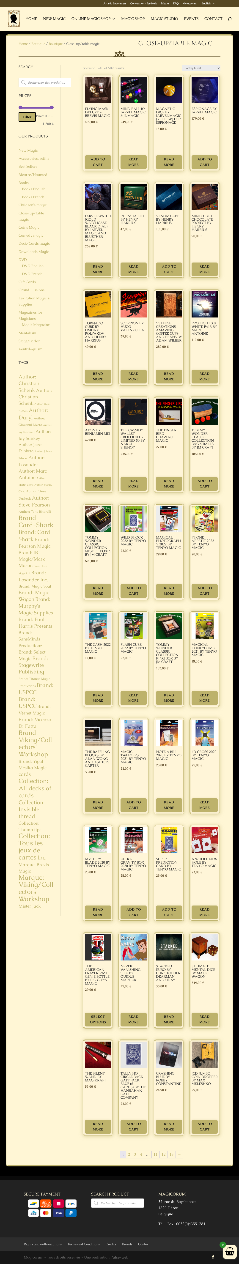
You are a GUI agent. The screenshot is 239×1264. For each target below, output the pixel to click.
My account (190, 3)
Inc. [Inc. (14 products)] (42, 857)
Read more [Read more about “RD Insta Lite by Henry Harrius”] (133, 269)
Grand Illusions (31, 289)
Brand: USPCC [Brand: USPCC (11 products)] (36, 688)
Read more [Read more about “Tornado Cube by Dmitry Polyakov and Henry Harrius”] (98, 376)
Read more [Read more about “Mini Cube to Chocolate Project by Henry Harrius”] (204, 269)
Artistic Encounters (114, 3)
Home (31, 19)
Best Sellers (28, 166)
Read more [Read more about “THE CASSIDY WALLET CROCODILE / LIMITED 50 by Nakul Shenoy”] (133, 483)
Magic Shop (133, 19)
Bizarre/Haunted (33, 174)
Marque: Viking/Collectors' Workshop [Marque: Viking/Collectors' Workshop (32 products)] (36, 888)
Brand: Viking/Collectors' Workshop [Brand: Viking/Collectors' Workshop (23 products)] (35, 743)
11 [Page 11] (156, 1154)
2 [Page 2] (129, 1154)
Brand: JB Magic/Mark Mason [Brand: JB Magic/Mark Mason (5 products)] (32, 559)
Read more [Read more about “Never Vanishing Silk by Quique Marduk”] (133, 1019)
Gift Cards (27, 281)
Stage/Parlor (29, 341)
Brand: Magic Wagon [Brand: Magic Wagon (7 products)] (34, 595)
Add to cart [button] (98, 162)
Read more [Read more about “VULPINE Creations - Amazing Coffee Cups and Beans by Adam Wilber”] (169, 376)
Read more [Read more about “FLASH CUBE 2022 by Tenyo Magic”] (133, 698)
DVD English (33, 265)
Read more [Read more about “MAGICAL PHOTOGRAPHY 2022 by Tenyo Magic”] (169, 591)
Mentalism (27, 333)
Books (24, 182)
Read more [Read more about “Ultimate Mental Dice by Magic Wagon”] (204, 1019)
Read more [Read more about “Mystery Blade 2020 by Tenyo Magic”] (98, 912)
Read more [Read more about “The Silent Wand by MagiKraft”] (98, 1126)
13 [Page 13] (172, 1154)
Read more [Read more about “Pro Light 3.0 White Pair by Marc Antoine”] (204, 376)
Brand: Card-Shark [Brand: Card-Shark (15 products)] (36, 535)
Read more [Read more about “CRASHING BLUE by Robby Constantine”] (169, 1126)
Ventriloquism (30, 349)
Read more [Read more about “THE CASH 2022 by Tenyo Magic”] (98, 698)
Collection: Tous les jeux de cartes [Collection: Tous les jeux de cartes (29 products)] (34, 847)
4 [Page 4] (141, 1154)
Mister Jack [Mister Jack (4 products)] (30, 906)
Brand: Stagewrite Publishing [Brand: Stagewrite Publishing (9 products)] (33, 665)
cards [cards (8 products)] (25, 774)
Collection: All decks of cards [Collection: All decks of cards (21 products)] (35, 788)
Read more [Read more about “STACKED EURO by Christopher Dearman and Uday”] (169, 1019)
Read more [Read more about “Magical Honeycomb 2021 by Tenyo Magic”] (204, 698)
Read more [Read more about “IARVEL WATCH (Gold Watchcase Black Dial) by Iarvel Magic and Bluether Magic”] (98, 269)
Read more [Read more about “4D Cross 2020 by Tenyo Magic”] (204, 805)
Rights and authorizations (43, 1244)
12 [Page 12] (164, 1154)
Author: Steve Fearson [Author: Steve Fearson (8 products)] (34, 501)
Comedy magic (31, 235)
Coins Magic (29, 227)
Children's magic (33, 204)
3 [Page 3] (135, 1154)
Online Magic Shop (91, 19)
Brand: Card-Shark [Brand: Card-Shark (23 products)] (36, 521)
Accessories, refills (34, 158)
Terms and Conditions (84, 1244)
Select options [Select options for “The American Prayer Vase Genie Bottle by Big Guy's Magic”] (98, 1019)
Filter (27, 117)
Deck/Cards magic (34, 243)
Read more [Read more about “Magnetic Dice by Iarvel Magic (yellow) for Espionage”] (169, 162)
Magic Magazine (36, 324)
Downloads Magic (34, 251)
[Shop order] (201, 68)
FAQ (176, 3)
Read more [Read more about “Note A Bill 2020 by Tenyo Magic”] (169, 805)
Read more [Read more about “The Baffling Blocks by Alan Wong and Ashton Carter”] (98, 805)
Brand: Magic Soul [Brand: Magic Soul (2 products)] (35, 586)
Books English (33, 188)
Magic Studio (164, 19)
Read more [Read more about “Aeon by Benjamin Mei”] (98, 483)
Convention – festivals (143, 3)
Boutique (38, 43)
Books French (33, 196)
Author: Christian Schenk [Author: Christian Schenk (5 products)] (35, 396)
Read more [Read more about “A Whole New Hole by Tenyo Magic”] (204, 912)
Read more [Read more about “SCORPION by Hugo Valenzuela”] (133, 376)
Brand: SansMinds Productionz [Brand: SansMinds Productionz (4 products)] (30, 639)
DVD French (32, 273)
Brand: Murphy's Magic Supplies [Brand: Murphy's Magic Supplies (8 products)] (36, 606)
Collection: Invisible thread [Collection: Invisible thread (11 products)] (32, 809)
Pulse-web (119, 1257)
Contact (213, 19)
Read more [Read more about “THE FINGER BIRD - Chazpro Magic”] (169, 483)
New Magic (54, 19)
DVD (23, 259)
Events (191, 19)
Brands (127, 1244)
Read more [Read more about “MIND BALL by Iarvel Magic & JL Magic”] (133, 162)
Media (165, 3)
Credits (111, 1244)
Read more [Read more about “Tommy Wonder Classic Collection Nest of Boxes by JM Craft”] (98, 591)
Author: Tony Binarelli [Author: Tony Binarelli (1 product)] (35, 511)
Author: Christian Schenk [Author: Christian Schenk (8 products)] (29, 383)
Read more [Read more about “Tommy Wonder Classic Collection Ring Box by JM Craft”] (169, 698)
